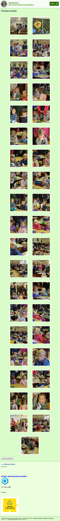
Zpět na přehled (7, 458)
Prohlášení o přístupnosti (48, 518)
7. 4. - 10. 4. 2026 (6, 487)
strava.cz (3, 492)
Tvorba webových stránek (12, 519)
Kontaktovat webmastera (38, 518)
